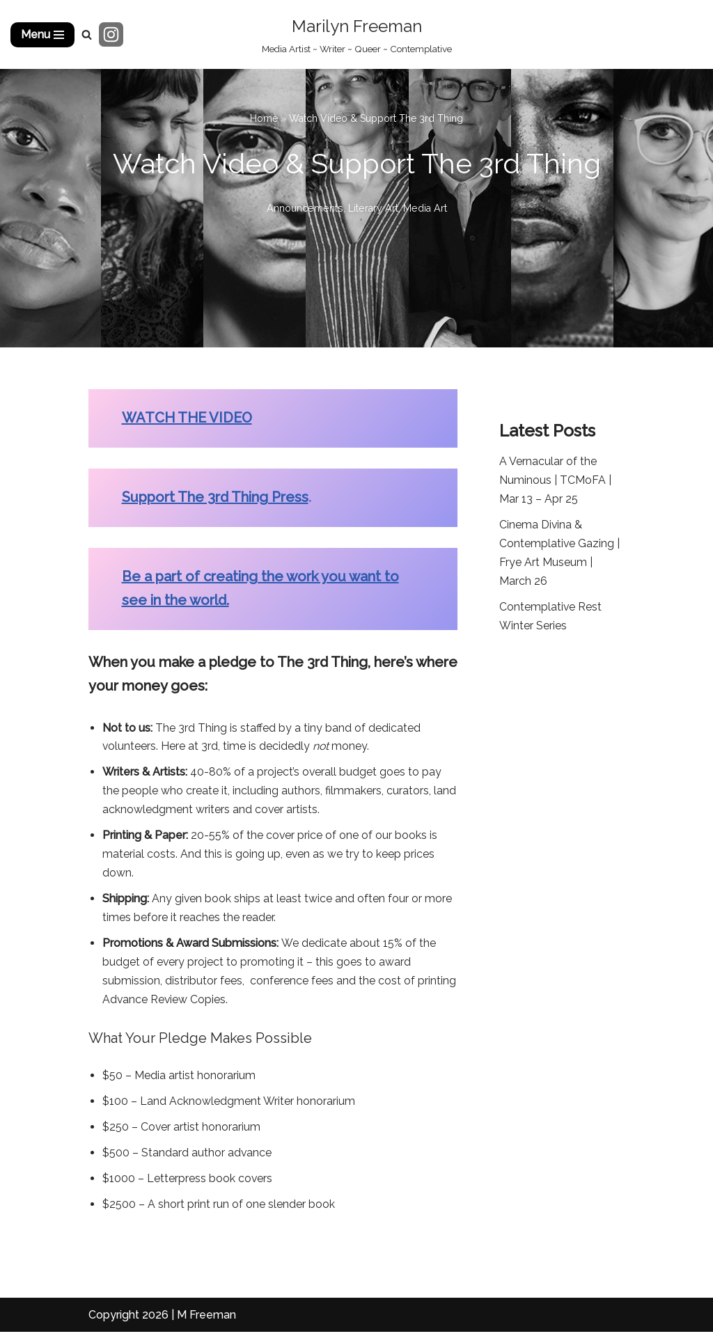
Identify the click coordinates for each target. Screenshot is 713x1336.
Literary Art (372, 208)
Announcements (304, 208)
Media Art (425, 208)
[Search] (86, 34)
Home (264, 118)
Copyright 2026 (128, 1318)
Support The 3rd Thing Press (215, 497)
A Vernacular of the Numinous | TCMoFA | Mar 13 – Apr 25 (555, 480)
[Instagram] (111, 34)
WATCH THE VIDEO (187, 418)
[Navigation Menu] (42, 34)
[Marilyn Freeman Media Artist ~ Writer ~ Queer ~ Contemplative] (357, 34)
